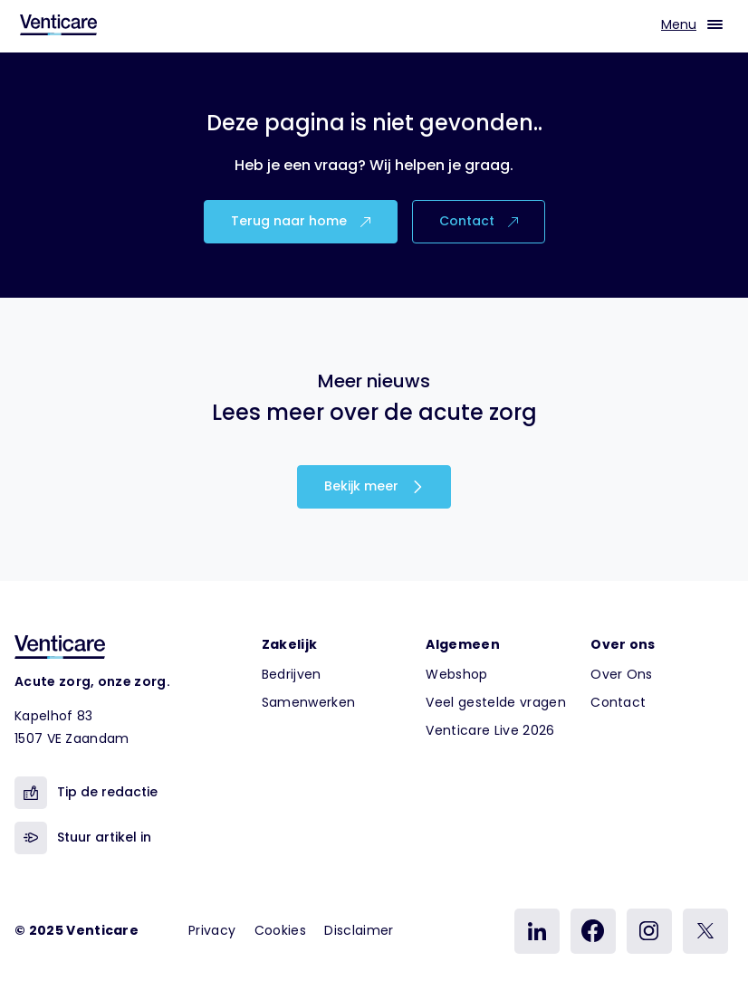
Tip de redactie (86, 792)
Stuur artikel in (82, 838)
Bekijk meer (374, 486)
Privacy (211, 930)
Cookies (280, 930)
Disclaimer (358, 930)
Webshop (456, 674)
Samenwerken (309, 702)
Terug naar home (300, 221)
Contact (478, 221)
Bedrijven (291, 674)
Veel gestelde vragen (495, 702)
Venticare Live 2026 (490, 730)
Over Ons (621, 674)
